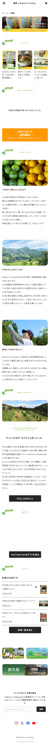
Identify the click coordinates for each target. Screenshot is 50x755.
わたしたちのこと (25, 498)
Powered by (25, 742)
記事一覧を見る (25, 630)
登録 (41, 709)
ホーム (5, 13)
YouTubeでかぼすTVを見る (25, 554)
